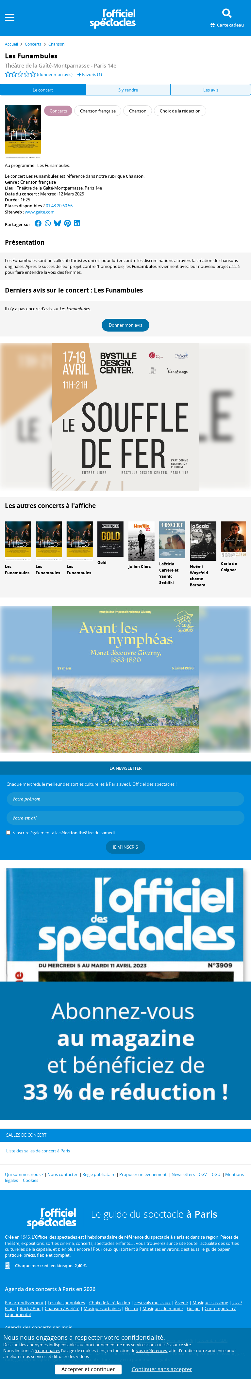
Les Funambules (17, 570)
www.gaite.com (40, 212)
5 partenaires (47, 1350)
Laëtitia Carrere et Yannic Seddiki (168, 573)
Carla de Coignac (229, 567)
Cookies (30, 1180)
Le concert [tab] (43, 90)
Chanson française (38, 182)
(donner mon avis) (55, 74)
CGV (203, 1174)
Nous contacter (62, 1174)
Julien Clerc (139, 566)
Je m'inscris (125, 847)
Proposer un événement (143, 1174)
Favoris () (89, 74)
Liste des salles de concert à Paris (38, 1151)
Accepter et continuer (88, 1369)
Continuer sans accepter (162, 1369)
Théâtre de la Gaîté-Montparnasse (50, 188)
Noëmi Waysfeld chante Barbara (199, 576)
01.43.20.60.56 (59, 206)
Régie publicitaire (98, 1174)
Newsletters (183, 1174)
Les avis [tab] (210, 90)
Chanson (134, 176)
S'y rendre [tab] (128, 90)
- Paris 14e (60, 65)
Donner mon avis (125, 325)
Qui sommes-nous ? (24, 1174)
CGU (216, 1174)
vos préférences (151, 1350)
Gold (102, 562)
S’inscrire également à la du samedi (63, 833)
